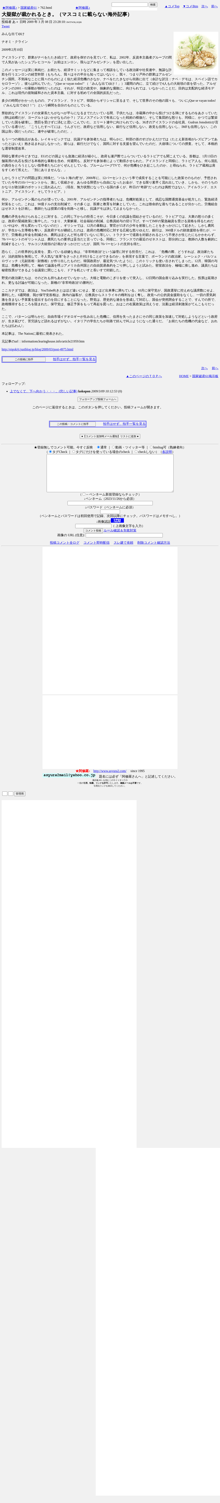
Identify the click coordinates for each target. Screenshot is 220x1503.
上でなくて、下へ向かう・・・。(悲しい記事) (43, 391)
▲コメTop (172, 6)
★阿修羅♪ (9, 7)
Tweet (6, 26)
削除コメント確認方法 (153, 550)
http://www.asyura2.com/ (110, 778)
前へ (214, 6)
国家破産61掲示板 (205, 376)
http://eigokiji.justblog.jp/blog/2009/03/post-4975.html (37, 349)
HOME (184, 376)
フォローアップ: (13, 383)
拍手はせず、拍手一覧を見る (74, 359)
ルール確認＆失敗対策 (120, 537)
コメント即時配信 (96, 550)
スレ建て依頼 (123, 550)
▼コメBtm (190, 6)
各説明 (167, 452)
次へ (204, 6)
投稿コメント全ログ (64, 550)
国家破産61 (28, 7)
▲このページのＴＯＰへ (144, 376)
